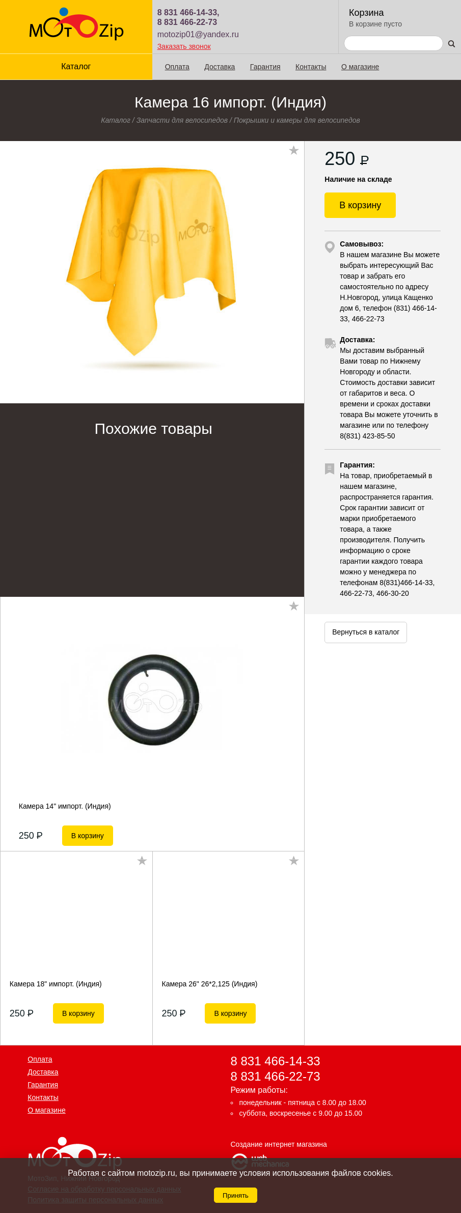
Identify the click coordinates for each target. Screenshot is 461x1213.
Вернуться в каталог (365, 632)
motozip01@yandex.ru (198, 34)
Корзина (366, 13)
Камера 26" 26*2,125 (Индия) (209, 984)
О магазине (360, 67)
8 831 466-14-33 (275, 1061)
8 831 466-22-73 (187, 22)
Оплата (177, 67)
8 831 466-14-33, (188, 12)
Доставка (219, 67)
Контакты (310, 67)
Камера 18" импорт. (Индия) (56, 984)
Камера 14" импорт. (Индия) (65, 806)
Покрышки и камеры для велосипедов (297, 120)
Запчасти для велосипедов (182, 120)
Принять (236, 1195)
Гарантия (265, 67)
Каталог (76, 66)
